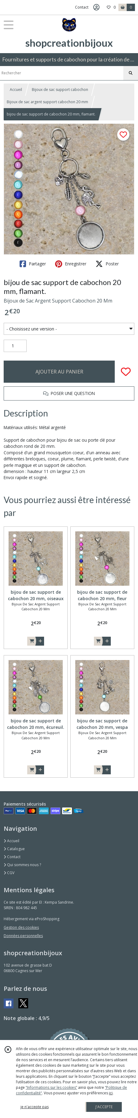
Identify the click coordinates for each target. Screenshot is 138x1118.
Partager (33, 264)
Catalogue (14, 848)
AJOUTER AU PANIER (59, 371)
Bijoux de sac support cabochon (60, 89)
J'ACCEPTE (104, 1106)
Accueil (16, 89)
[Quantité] (15, 346)
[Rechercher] (130, 73)
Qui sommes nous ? (22, 864)
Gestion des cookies (21, 927)
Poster (107, 264)
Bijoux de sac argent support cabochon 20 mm (47, 101)
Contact (81, 7)
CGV (9, 872)
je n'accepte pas (35, 1106)
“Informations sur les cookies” (51, 1087)
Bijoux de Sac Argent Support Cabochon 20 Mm (58, 300)
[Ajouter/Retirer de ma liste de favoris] (126, 372)
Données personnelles (23, 935)
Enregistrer (70, 264)
